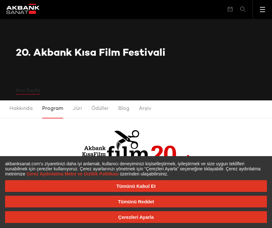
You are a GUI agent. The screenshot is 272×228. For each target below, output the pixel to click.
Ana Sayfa (28, 90)
